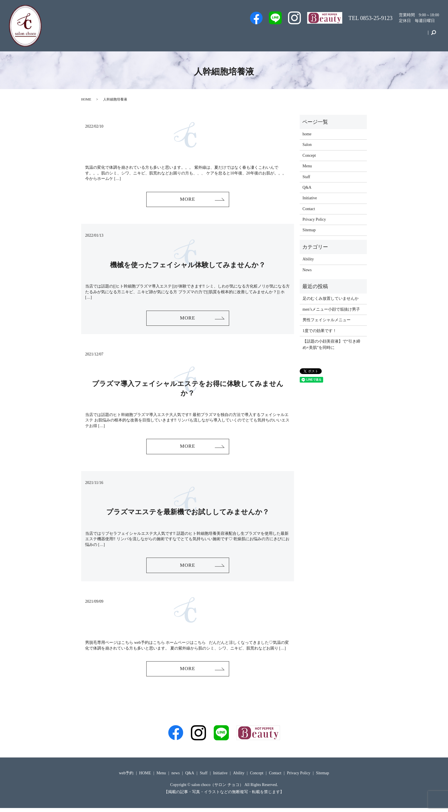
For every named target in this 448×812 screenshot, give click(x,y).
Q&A (323, 35)
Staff (283, 35)
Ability (308, 259)
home (307, 134)
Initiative (367, 35)
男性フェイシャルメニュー (327, 320)
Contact (416, 35)
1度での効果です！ (320, 331)
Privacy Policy (314, 219)
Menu (344, 35)
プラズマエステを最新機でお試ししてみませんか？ (187, 514)
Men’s (238, 35)
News (307, 270)
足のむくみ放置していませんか (331, 298)
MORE (187, 199)
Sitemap (309, 230)
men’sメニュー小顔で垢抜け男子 (331, 309)
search (433, 35)
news (175, 777)
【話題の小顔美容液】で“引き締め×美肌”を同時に (331, 344)
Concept (392, 35)
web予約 (261, 35)
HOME (86, 99)
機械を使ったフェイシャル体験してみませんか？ (187, 265)
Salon (303, 35)
